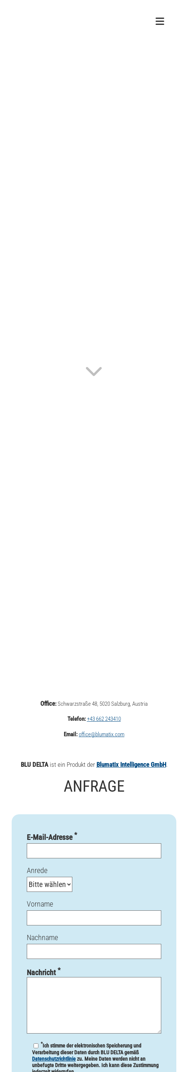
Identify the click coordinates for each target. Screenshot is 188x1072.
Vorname (94, 916)
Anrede (94, 879)
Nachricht (94, 1000)
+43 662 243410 (104, 719)
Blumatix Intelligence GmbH (131, 764)
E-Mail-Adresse (94, 848)
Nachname (94, 949)
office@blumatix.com (101, 734)
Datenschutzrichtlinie (54, 1059)
